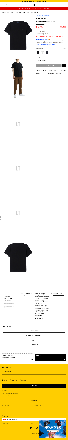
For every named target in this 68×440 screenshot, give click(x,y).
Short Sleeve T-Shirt (21, 12)
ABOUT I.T (36, 409)
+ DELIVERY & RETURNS (54, 73)
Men (3, 12)
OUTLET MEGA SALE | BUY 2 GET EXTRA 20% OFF (30, 8)
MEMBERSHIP (37, 405)
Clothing (7, 12)
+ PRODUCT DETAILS (41, 70)
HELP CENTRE (5, 405)
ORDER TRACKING (6, 409)
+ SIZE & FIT (39, 73)
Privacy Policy (5, 423)
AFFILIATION (5, 412)
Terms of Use (34, 423)
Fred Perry (41, 18)
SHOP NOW (46, 8)
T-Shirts (12, 12)
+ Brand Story (52, 70)
